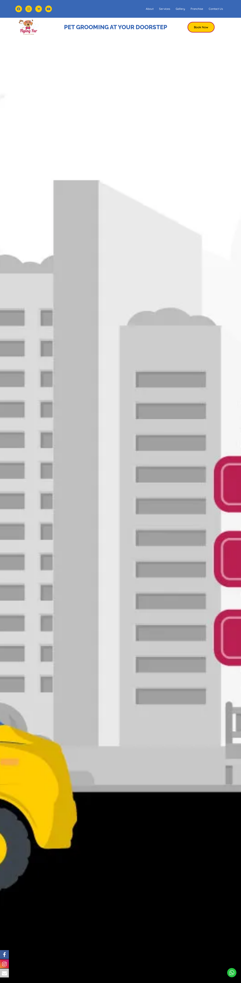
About (150, 9)
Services (164, 9)
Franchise (197, 9)
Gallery (180, 9)
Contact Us (216, 9)
